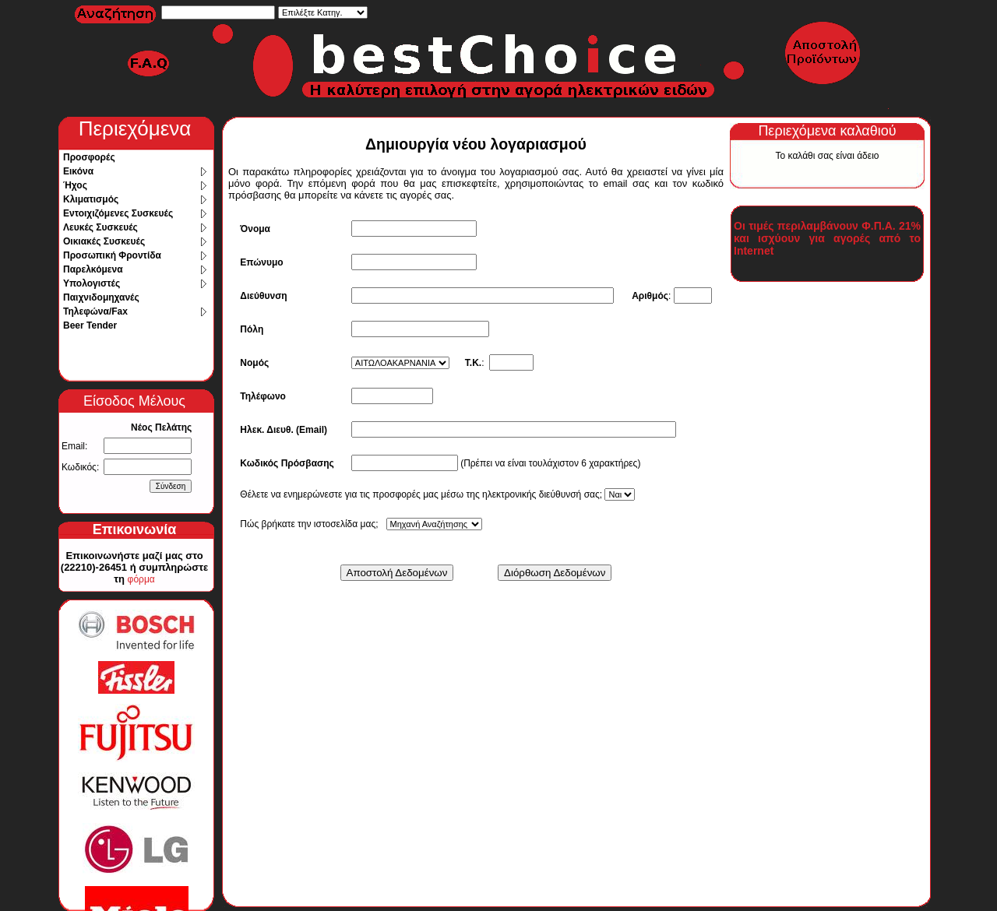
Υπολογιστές (91, 283)
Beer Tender (90, 325)
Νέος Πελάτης (161, 427)
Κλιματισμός (90, 199)
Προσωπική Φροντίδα (112, 255)
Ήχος (75, 185)
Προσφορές (89, 157)
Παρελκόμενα (93, 269)
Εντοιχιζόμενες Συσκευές (118, 213)
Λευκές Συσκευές (100, 227)
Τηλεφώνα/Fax (95, 311)
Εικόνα (78, 171)
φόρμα (141, 579)
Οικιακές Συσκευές (104, 241)
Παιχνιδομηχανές (101, 297)
